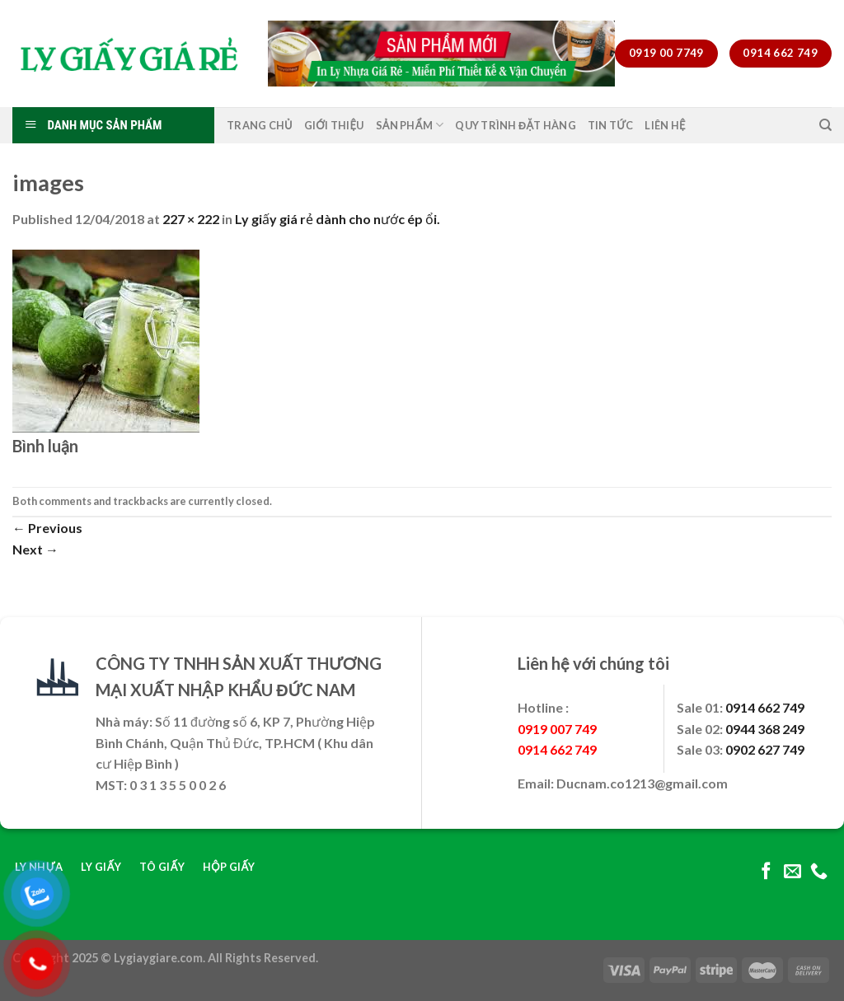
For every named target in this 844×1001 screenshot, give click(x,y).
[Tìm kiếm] (825, 125)
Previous (47, 528)
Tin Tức (611, 125)
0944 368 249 (764, 729)
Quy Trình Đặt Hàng (515, 125)
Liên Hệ (665, 125)
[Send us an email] (792, 872)
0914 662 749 (764, 707)
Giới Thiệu (334, 125)
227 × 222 (190, 219)
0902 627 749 (764, 749)
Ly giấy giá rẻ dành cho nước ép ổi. (337, 219)
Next (35, 549)
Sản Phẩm (410, 125)
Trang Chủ (260, 125)
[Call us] (819, 872)
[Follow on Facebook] (766, 872)
